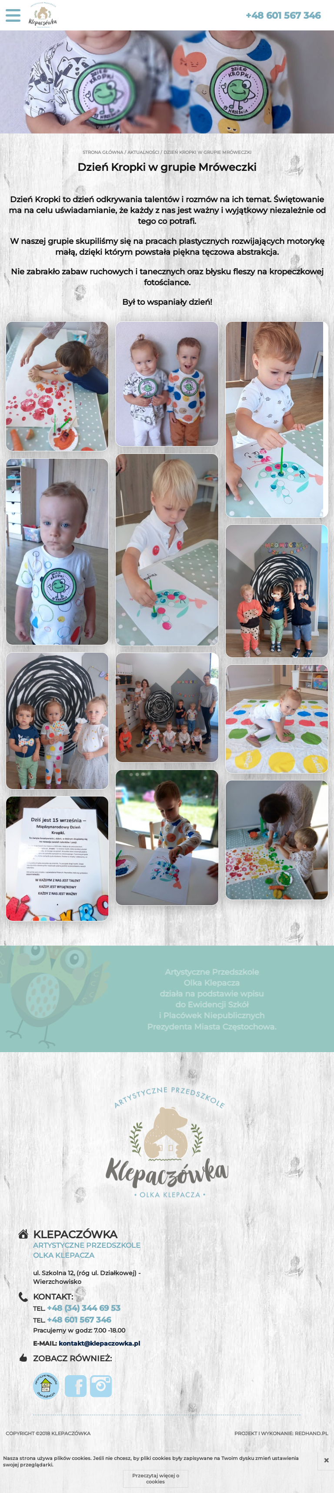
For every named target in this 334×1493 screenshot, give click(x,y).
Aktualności (143, 152)
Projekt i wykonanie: (281, 1433)
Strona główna (103, 152)
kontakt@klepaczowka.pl (99, 1343)
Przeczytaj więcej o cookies (155, 1479)
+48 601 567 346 (283, 15)
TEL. (76, 1308)
